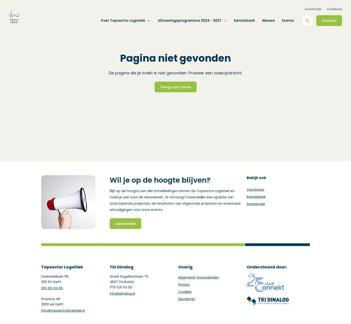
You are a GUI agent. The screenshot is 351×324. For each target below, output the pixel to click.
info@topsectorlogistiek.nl (63, 310)
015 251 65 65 (52, 288)
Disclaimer (186, 298)
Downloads (313, 9)
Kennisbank (244, 20)
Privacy (184, 284)
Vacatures (334, 9)
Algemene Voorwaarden (198, 277)
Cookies (185, 291)
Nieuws (268, 20)
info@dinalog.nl (122, 293)
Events (288, 20)
